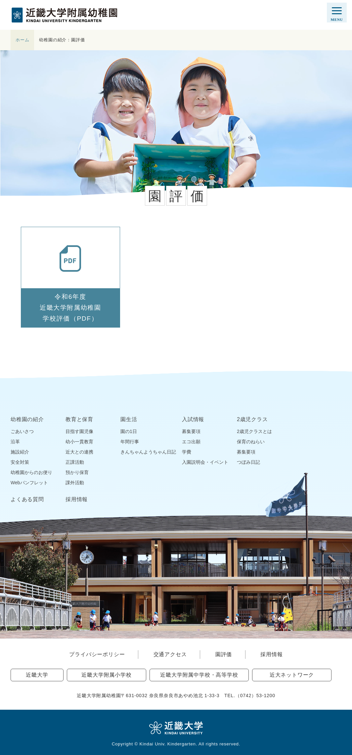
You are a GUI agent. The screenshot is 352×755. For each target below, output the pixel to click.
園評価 (223, 654)
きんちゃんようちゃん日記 (148, 452)
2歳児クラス (252, 419)
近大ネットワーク (292, 675)
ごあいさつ (22, 431)
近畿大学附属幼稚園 (64, 15)
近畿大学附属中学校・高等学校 (199, 675)
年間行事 (129, 441)
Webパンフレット (29, 482)
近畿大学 (37, 675)
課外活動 (75, 482)
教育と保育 (79, 419)
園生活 (128, 419)
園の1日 (128, 431)
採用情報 (77, 499)
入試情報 (193, 419)
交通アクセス (170, 654)
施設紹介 (20, 452)
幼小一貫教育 (79, 441)
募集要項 (191, 431)
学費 (186, 452)
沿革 (15, 441)
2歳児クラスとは (254, 431)
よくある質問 (27, 499)
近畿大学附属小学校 (106, 675)
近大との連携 (79, 452)
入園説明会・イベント (205, 462)
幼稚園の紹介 (27, 419)
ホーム (22, 39)
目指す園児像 (79, 431)
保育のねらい (251, 441)
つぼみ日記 (248, 462)
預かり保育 (77, 472)
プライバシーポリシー (97, 654)
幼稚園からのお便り (31, 472)
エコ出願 (191, 441)
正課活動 (75, 462)
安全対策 (20, 462)
